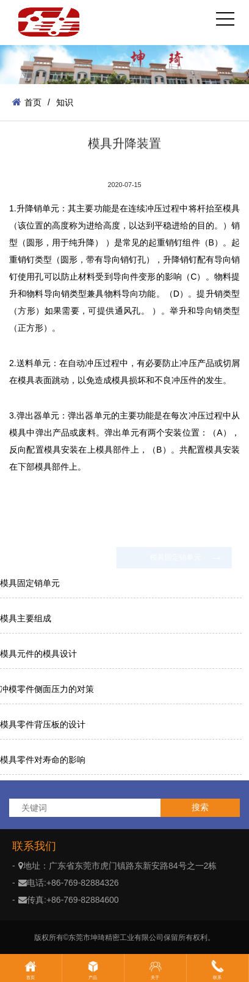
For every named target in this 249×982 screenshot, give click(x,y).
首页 (27, 102)
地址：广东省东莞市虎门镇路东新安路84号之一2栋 (117, 866)
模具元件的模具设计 (38, 654)
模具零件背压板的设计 (42, 724)
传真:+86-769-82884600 (68, 900)
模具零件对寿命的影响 (42, 760)
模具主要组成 (25, 618)
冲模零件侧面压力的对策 (47, 689)
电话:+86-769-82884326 (68, 883)
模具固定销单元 (30, 583)
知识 (64, 102)
